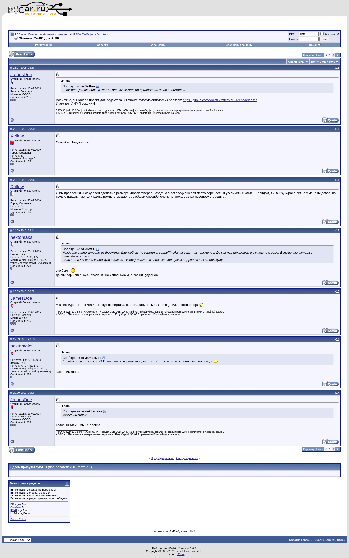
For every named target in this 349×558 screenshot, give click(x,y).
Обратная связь (299, 539)
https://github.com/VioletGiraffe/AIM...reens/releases (220, 100)
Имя (291, 33)
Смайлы (15, 507)
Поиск (315, 44)
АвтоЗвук (102, 34)
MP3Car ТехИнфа (82, 34)
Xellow (17, 135)
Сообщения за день (239, 44)
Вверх (341, 539)
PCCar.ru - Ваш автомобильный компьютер (41, 34)
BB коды (15, 504)
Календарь (157, 44)
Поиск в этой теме (323, 61)
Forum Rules (18, 519)
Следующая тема (187, 458)
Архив (330, 539)
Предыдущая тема (162, 458)
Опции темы (296, 61)
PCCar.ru (318, 539)
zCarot (180, 554)
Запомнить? (329, 34)
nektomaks (21, 237)
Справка (102, 44)
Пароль (293, 39)
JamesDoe (21, 74)
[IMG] (13, 510)
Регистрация (43, 44)
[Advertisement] (65, 23)
